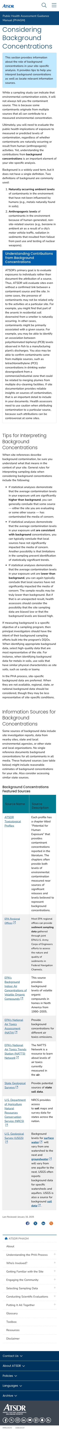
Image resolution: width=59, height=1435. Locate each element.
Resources (13, 1330)
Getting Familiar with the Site (24, 1271)
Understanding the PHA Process (27, 1255)
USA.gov (20, 1427)
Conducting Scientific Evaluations (27, 1296)
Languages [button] (12, 1386)
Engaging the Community (22, 1280)
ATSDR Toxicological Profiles (13, 821)
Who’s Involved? (16, 1263)
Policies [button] (10, 1376)
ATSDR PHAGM (19, 1238)
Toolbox (11, 1322)
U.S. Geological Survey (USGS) (14, 1138)
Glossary (12, 1313)
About (10, 1246)
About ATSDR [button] (14, 1366)
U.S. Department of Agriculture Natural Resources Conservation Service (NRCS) (15, 1112)
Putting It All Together (20, 1305)
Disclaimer (13, 1338)
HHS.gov (7, 1427)
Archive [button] (10, 1396)
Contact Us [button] (13, 1356)
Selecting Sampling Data (22, 1288)
